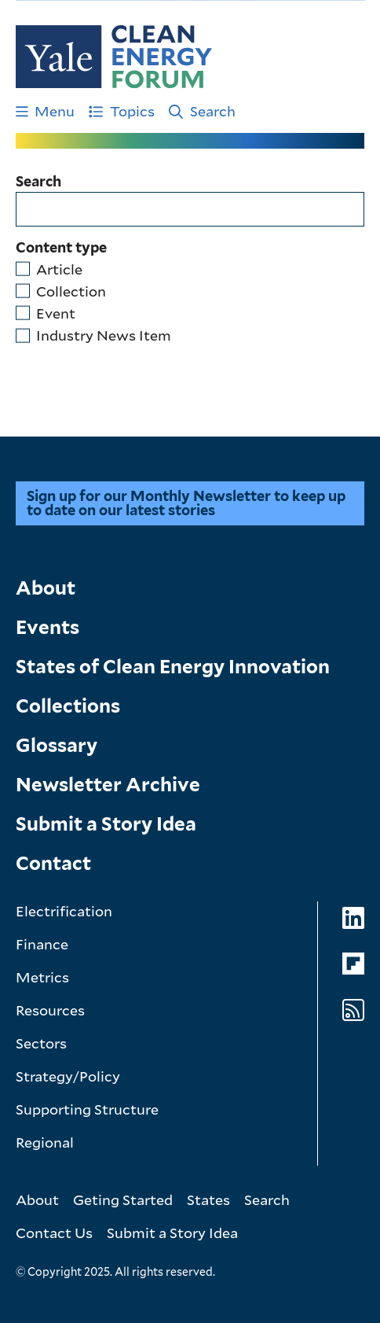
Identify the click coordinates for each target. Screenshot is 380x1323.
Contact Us (54, 1232)
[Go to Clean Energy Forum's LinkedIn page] (353, 918)
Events (47, 627)
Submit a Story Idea (106, 824)
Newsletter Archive (108, 784)
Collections (68, 706)
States (208, 1199)
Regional (45, 1142)
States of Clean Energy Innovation (173, 666)
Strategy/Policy (68, 1076)
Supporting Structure (87, 1109)
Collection (71, 291)
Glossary (56, 745)
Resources (50, 1010)
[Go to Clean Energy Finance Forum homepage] (114, 56)
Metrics (42, 976)
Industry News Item (103, 335)
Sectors (41, 1043)
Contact (53, 863)
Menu (45, 111)
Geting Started (123, 1199)
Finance (42, 943)
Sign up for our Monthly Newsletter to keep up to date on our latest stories (186, 503)
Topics (122, 111)
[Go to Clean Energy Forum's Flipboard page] (353, 964)
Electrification (64, 910)
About (45, 588)
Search (202, 111)
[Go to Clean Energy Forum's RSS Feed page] (353, 1010)
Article (59, 269)
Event (55, 313)
